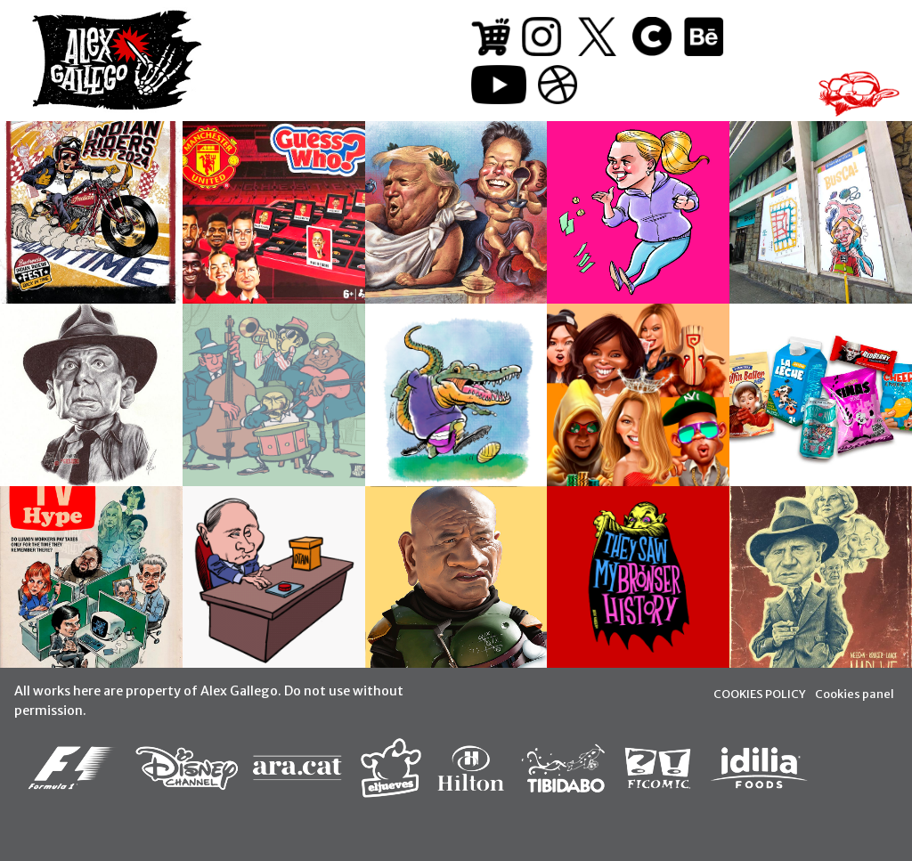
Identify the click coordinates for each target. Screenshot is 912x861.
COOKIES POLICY (759, 693)
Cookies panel (854, 693)
